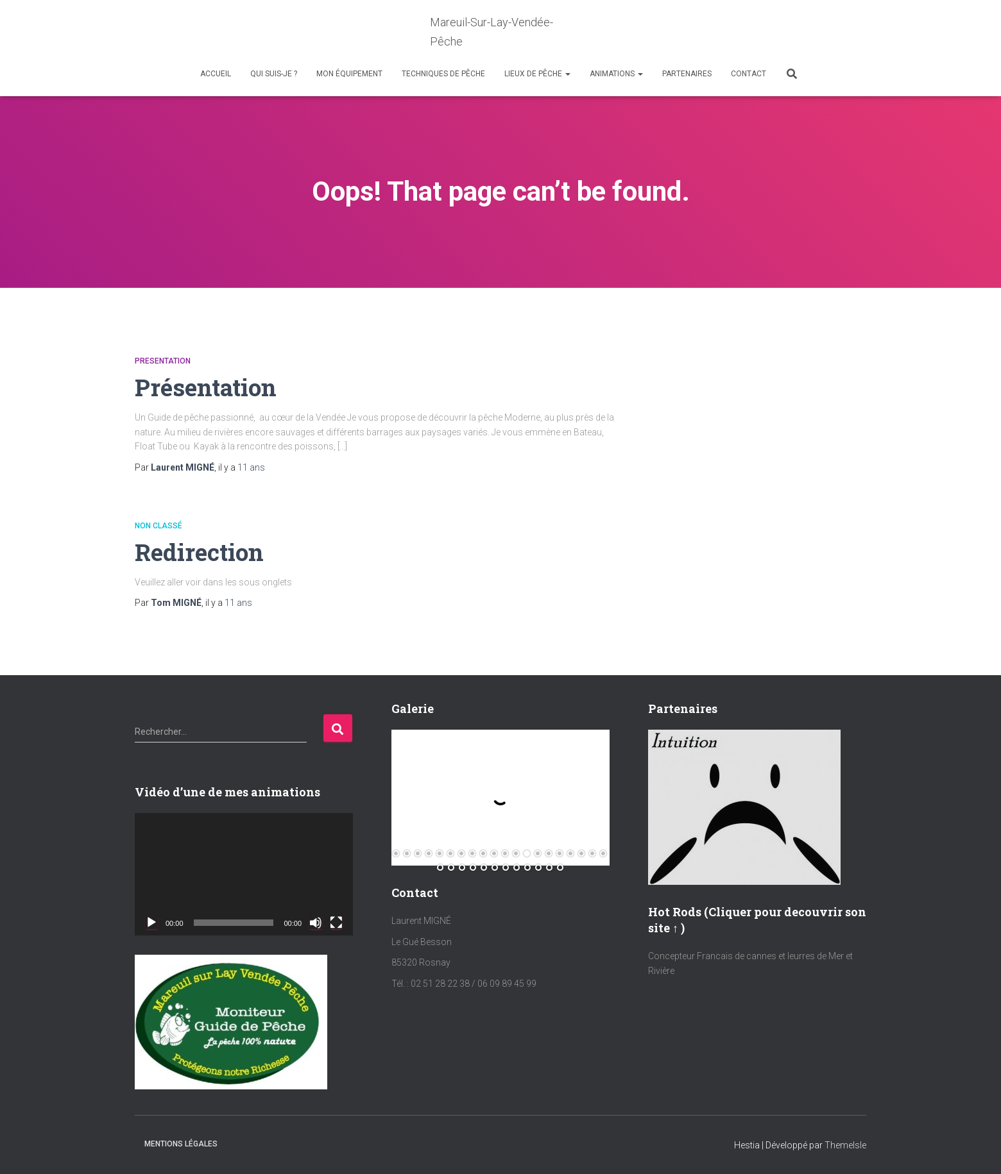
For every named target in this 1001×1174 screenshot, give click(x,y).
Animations (616, 73)
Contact (748, 73)
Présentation (206, 387)
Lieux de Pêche (537, 73)
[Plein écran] (336, 922)
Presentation (163, 360)
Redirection (200, 551)
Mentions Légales (181, 1143)
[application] (244, 874)
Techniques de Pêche (443, 73)
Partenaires (687, 73)
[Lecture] (151, 922)
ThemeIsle (845, 1145)
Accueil (215, 73)
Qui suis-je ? (273, 73)
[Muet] (315, 922)
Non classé (158, 525)
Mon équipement (349, 73)
